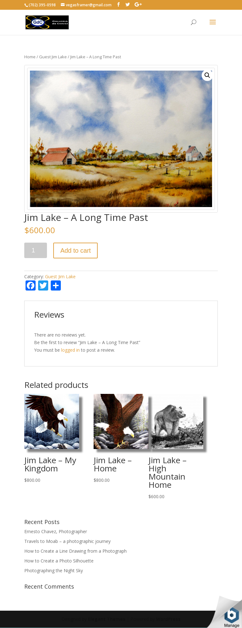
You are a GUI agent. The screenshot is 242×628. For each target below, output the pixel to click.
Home (30, 57)
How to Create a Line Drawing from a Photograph (75, 551)
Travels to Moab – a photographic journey (67, 541)
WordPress (168, 619)
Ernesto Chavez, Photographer (55, 531)
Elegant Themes (106, 619)
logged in (70, 350)
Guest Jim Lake (53, 57)
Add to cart (75, 250)
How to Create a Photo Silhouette (59, 561)
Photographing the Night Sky (53, 570)
